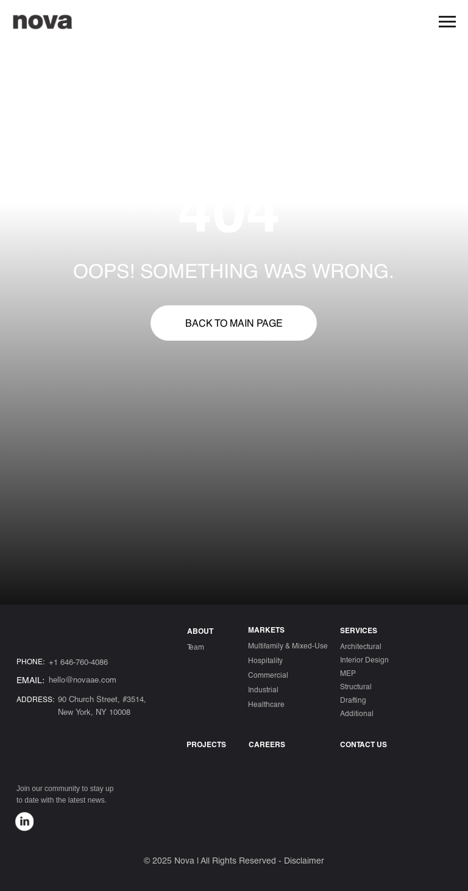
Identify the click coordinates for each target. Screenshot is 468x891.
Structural (356, 686)
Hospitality (265, 660)
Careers (267, 744)
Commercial (268, 674)
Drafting (353, 699)
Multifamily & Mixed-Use (288, 645)
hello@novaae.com (82, 679)
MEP (348, 673)
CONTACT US (363, 744)
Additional (357, 713)
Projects (206, 744)
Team (195, 646)
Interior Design (364, 659)
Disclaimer (304, 860)
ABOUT (200, 631)
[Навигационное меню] (447, 22)
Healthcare (266, 704)
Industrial (263, 689)
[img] (24, 821)
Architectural (360, 646)
